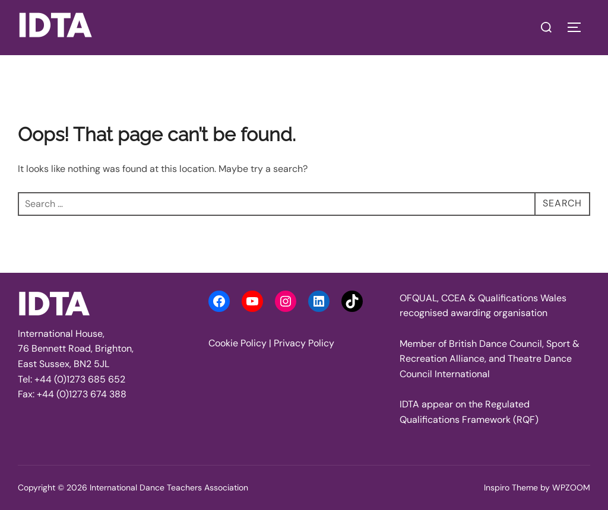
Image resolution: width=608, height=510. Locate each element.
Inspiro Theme (511, 487)
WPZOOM (571, 487)
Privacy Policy (304, 343)
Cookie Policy (237, 343)
